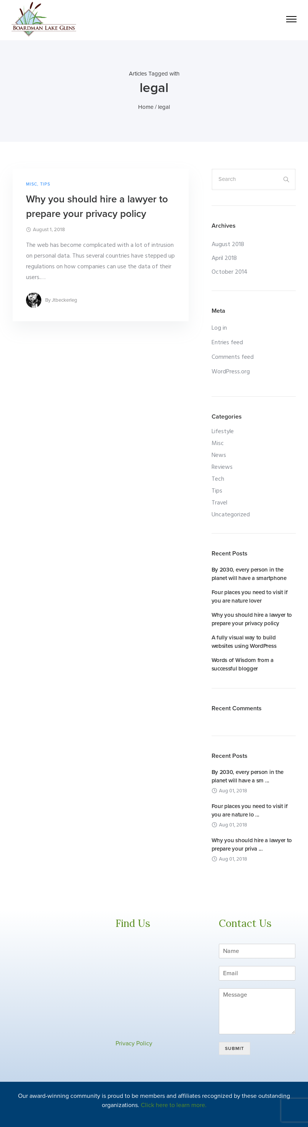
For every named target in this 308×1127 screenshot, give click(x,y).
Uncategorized (231, 515)
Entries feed (227, 343)
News (219, 455)
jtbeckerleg (64, 300)
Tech (218, 479)
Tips (45, 184)
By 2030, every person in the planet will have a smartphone (249, 574)
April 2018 (224, 258)
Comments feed (233, 357)
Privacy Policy (134, 1043)
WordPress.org (231, 372)
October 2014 (230, 272)
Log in (219, 328)
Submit (234, 1048)
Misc (31, 184)
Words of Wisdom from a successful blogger (243, 664)
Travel (219, 503)
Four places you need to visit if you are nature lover (250, 596)
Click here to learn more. (174, 1105)
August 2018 (228, 245)
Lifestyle (223, 432)
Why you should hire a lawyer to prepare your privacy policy (97, 206)
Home (145, 107)
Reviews (222, 467)
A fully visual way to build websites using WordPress (244, 641)
